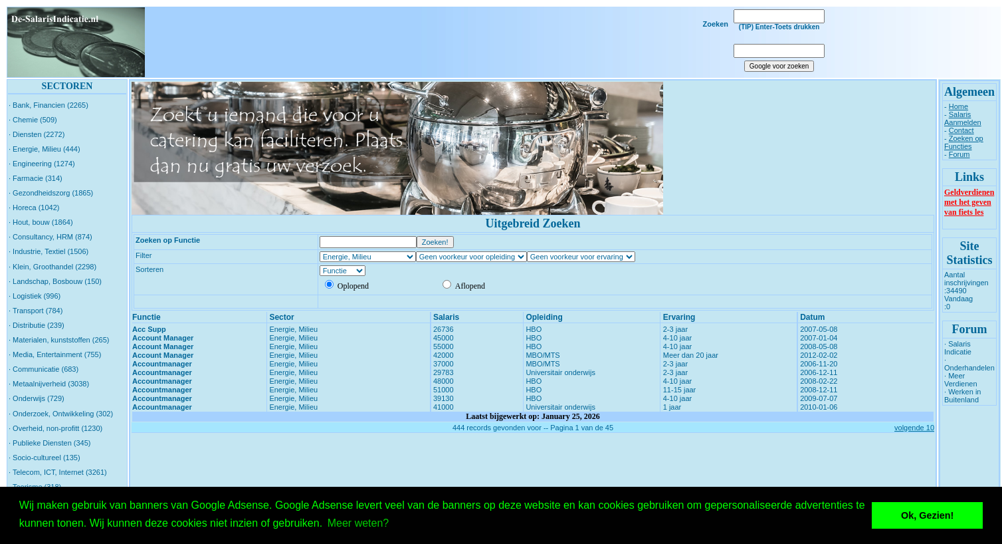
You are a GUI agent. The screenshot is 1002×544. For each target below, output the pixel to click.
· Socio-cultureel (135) (44, 458)
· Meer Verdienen (960, 380)
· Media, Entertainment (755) (55, 354)
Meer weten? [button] (358, 523)
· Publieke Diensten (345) (50, 443)
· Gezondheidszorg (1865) (51, 193)
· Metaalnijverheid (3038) (49, 384)
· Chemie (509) (33, 120)
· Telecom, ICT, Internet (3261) (58, 472)
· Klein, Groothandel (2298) (52, 267)
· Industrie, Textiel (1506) (48, 251)
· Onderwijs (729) (36, 398)
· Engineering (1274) (42, 164)
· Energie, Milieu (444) (44, 149)
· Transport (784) (35, 311)
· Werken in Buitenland (962, 396)
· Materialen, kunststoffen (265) (59, 340)
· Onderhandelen (969, 364)
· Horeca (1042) (34, 207)
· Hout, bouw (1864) (41, 222)
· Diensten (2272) (36, 134)
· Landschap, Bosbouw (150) (55, 281)
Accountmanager (162, 364)
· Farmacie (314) (35, 178)
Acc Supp (149, 329)
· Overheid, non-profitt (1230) (55, 428)
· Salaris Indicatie (957, 348)
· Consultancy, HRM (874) (50, 237)
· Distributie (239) (36, 325)
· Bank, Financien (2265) (48, 105)
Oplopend (347, 286)
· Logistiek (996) (34, 296)
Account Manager (162, 338)
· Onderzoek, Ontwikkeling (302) (61, 414)
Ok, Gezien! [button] (927, 515)
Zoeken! (435, 242)
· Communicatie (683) (43, 369)
